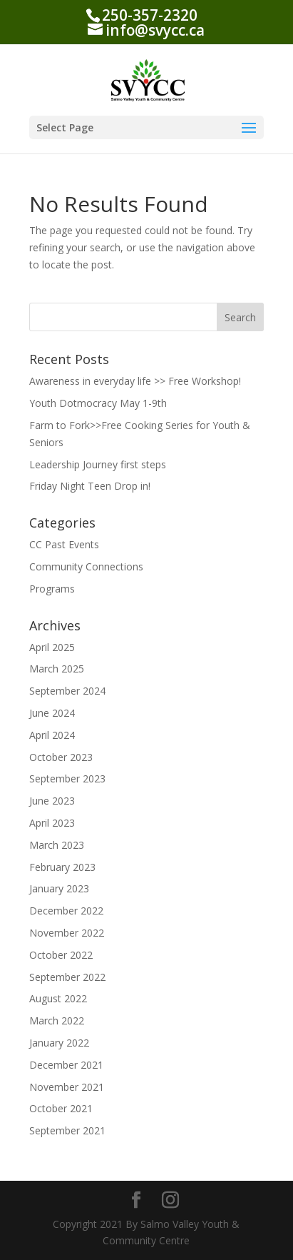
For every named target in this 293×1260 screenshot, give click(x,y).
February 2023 (62, 867)
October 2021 (61, 1108)
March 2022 (56, 1020)
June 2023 (52, 800)
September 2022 (67, 977)
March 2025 (56, 668)
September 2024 (67, 690)
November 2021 (66, 1087)
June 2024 (52, 713)
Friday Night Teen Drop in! (89, 486)
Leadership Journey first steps (97, 464)
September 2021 (67, 1130)
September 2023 (67, 778)
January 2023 (59, 888)
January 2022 (59, 1042)
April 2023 (52, 823)
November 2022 (66, 932)
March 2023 (56, 845)
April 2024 (52, 735)
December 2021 (66, 1065)
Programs (52, 588)
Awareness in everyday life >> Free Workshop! (135, 381)
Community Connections (86, 566)
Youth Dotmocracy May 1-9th (98, 403)
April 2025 (52, 647)
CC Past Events (64, 544)
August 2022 (58, 998)
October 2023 (61, 757)
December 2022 (66, 910)
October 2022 (61, 955)
